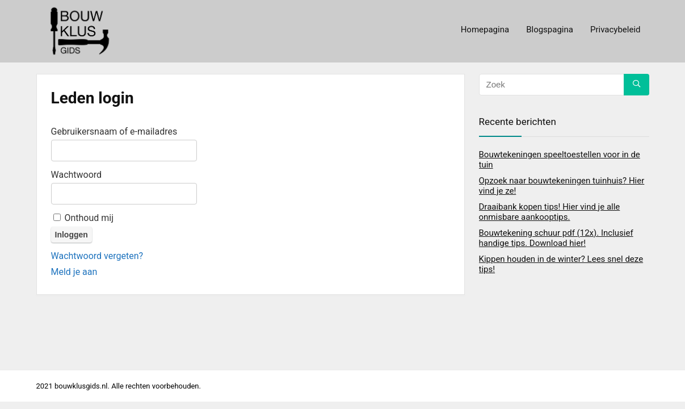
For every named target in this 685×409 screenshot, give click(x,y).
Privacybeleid (615, 29)
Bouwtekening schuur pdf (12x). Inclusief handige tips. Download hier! (556, 238)
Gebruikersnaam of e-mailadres (114, 131)
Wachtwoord (76, 174)
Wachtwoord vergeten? (97, 256)
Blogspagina (549, 29)
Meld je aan (74, 271)
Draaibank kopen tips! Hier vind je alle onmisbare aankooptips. (549, 212)
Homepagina (485, 29)
